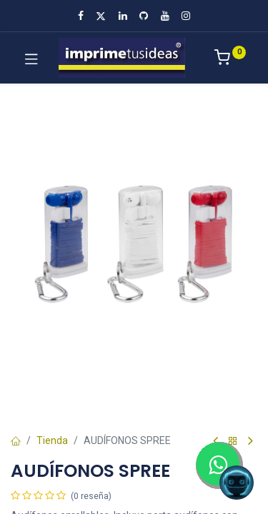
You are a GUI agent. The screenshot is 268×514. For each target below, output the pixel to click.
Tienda (52, 440)
